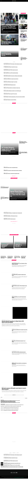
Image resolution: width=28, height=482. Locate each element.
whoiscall (2, 412)
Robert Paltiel (2, 409)
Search (1, 400)
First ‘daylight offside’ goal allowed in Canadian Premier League (8, 404)
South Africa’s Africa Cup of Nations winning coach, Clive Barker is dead (13, 409)
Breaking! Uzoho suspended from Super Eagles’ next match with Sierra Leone (14, 408)
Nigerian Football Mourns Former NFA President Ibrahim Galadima (8, 405)
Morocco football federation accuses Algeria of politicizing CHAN (11, 412)
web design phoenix (3, 408)
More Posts (14, 398)
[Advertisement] (14, 8)
